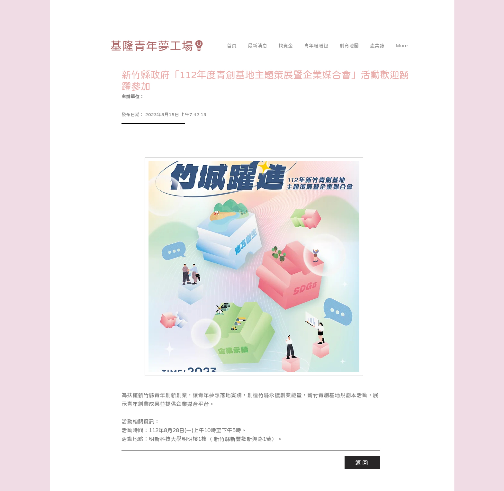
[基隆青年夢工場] (157, 45)
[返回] (362, 462)
